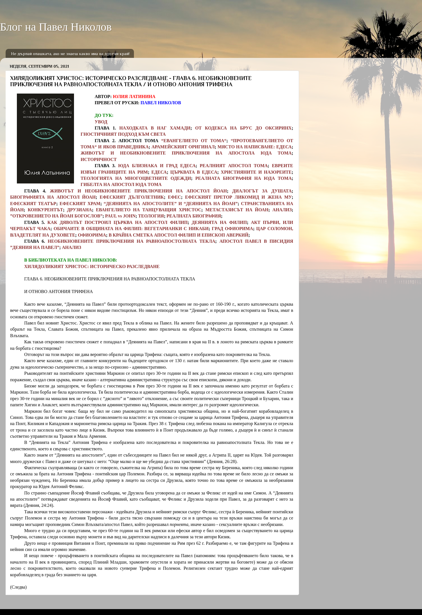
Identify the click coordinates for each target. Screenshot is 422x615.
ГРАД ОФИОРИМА (232, 228)
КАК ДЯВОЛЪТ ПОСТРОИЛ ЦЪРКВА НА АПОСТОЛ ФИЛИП (117, 222)
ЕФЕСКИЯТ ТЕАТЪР (33, 203)
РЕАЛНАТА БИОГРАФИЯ (194, 216)
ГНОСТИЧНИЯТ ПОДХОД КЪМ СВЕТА (123, 134)
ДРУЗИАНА (79, 209)
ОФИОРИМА (92, 235)
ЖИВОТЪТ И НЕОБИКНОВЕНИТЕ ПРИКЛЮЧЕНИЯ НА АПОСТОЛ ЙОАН (138, 191)
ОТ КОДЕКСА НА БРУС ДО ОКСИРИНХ (243, 128)
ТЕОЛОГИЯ (151, 216)
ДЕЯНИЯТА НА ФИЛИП (219, 222)
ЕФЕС (174, 197)
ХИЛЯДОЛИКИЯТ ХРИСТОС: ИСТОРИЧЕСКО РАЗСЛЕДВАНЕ (92, 266)
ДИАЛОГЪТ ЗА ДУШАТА (261, 191)
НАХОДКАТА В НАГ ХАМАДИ (154, 128)
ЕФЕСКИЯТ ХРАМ (80, 203)
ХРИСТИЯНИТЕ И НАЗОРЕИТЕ (256, 172)
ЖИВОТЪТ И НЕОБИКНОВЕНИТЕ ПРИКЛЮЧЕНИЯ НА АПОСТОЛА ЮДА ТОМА (186, 153)
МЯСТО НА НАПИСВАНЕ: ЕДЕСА (254, 146)
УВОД (101, 121)
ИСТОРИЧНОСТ (99, 159)
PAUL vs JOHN (120, 216)
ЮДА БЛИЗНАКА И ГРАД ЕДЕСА (157, 165)
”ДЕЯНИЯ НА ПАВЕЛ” (34, 247)
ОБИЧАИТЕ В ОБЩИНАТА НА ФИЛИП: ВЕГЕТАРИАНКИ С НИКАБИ (130, 228)
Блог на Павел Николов (56, 27)
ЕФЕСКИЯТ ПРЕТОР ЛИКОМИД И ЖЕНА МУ (238, 197)
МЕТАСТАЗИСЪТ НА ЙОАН (236, 209)
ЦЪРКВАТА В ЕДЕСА (193, 172)
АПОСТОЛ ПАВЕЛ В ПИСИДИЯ (256, 241)
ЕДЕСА (159, 172)
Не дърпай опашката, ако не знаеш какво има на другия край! (70, 53)
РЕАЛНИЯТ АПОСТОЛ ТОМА (234, 165)
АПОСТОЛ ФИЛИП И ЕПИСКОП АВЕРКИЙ (201, 235)
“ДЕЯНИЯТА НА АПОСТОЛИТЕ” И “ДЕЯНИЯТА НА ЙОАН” (171, 203)
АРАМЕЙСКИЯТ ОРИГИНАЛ (183, 146)
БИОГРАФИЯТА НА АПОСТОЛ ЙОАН (53, 197)
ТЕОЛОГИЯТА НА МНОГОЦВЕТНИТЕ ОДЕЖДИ (136, 178)
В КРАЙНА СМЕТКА (131, 235)
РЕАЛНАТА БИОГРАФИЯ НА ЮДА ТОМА (243, 178)
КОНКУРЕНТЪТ (45, 209)
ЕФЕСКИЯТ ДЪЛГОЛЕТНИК (132, 197)
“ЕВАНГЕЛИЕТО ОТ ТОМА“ (193, 140)
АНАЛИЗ (281, 209)
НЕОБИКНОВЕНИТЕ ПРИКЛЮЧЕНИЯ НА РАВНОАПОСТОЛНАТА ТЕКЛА (132, 241)
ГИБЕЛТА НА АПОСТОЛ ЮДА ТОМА (121, 184)
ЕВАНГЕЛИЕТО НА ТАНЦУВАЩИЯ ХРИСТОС (148, 209)
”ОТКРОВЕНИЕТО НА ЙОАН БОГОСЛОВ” (56, 216)
